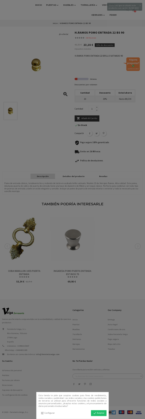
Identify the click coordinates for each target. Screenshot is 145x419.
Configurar (48, 413)
